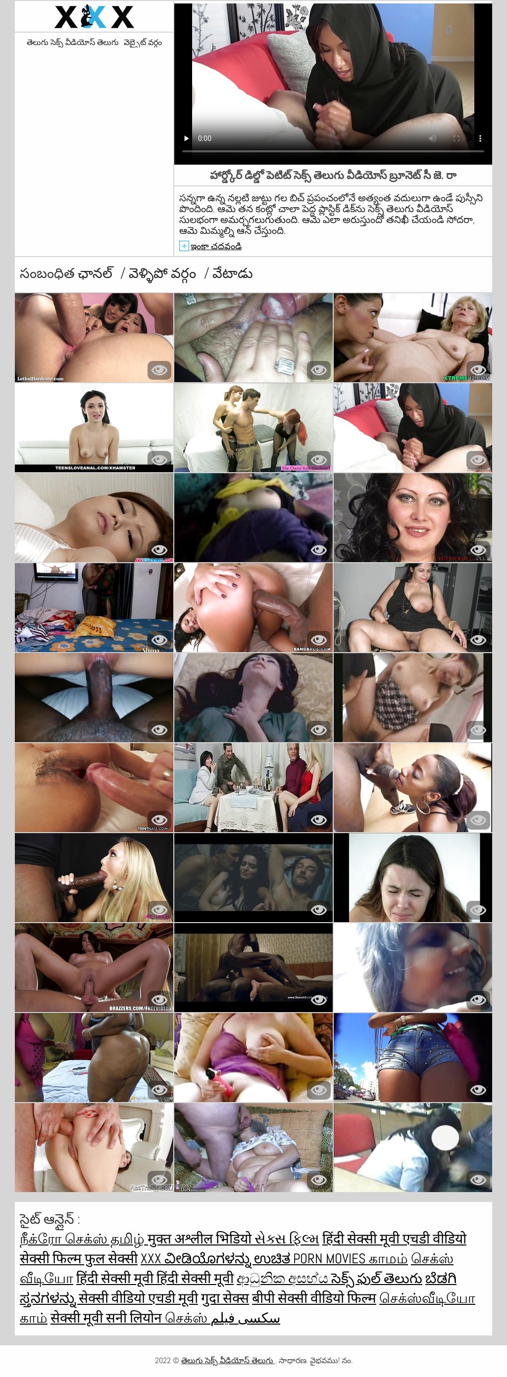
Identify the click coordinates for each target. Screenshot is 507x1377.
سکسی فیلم (245, 1318)
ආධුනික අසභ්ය (284, 1278)
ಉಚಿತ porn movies (311, 1258)
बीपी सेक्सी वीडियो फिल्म (314, 1298)
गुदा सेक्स (225, 1298)
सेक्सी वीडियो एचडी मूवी (138, 1298)
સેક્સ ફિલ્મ (286, 1238)
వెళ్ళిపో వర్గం (164, 273)
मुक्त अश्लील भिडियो (201, 1238)
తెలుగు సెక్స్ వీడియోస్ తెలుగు (73, 42)
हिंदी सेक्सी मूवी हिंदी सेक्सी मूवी (155, 1278)
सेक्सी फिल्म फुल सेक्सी (79, 1258)
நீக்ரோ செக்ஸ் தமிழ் (84, 1238)
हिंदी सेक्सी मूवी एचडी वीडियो (394, 1238)
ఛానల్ (96, 273)
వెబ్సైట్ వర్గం (143, 42)
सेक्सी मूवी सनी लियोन (108, 1318)
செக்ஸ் (187, 1318)
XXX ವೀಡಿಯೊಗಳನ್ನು (197, 1258)
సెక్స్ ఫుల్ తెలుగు (376, 1278)
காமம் (388, 1258)
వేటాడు (232, 273)
